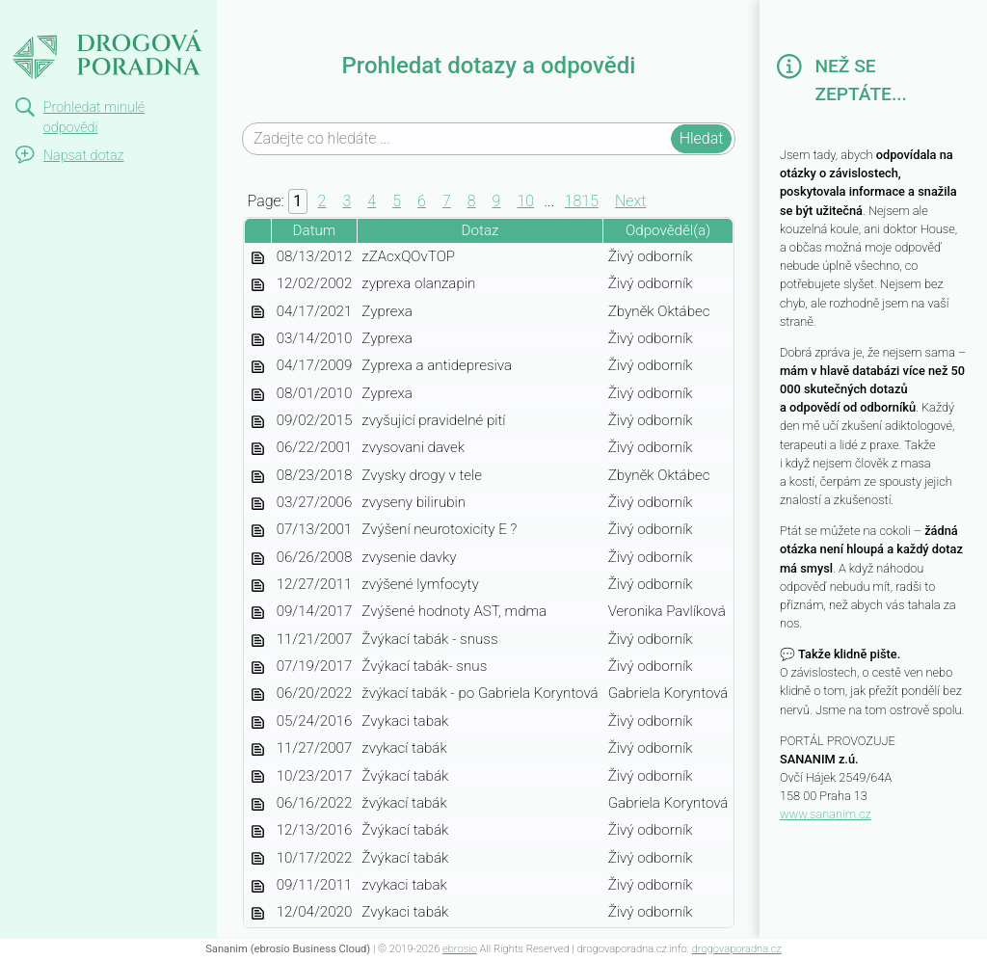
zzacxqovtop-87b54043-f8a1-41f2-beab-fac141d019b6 (257, 258)
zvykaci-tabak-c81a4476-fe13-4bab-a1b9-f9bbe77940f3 (257, 777)
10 (525, 201)
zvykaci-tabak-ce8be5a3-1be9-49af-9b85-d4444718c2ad (257, 723)
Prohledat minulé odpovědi (94, 118)
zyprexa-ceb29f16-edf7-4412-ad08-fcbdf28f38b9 (257, 340)
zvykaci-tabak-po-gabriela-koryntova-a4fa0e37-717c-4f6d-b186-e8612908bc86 (257, 695)
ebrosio (459, 949)
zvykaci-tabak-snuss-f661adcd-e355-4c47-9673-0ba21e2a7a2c (257, 641)
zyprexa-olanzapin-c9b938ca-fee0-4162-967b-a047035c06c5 (257, 285)
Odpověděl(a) (668, 230)
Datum (314, 230)
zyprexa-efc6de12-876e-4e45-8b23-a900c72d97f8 (257, 313)
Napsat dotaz (83, 155)
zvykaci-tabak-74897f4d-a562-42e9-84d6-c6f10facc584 (257, 859)
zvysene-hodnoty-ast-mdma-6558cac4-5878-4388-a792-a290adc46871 (257, 613)
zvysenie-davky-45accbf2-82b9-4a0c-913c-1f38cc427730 (257, 559)
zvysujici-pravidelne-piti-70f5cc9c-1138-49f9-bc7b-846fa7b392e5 (257, 422)
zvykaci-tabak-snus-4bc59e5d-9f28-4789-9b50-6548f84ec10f (257, 668)
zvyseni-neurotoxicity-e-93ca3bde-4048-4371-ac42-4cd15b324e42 (257, 531)
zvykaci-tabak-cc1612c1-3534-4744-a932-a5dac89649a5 (257, 750)
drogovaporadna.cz (737, 949)
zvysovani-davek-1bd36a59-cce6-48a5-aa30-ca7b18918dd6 (257, 449)
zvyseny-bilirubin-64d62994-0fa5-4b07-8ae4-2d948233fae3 (257, 504)
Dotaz (480, 230)
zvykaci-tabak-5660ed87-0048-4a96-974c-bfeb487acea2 (257, 913)
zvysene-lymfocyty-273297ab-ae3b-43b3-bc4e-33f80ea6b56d (257, 586)
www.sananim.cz (825, 814)
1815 (582, 201)
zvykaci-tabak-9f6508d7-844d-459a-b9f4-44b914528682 (257, 804)
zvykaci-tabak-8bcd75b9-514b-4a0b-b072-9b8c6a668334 (257, 831)
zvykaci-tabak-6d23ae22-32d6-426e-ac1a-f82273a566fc (257, 886)
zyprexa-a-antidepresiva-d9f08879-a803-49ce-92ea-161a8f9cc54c (257, 367)
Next (630, 201)
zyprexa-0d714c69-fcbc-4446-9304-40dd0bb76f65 (257, 395)
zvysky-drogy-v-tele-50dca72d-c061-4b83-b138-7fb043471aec (257, 477)
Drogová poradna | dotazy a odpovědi (94, 35)
